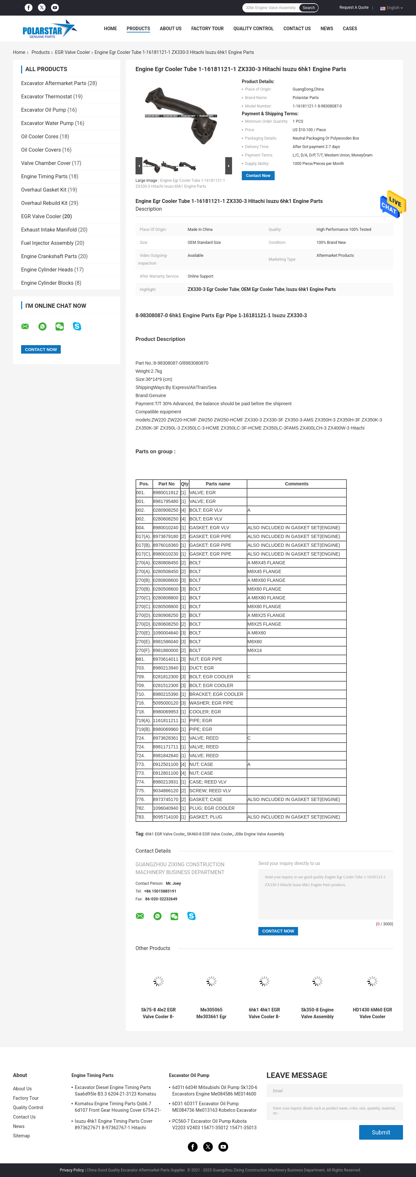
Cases (350, 28)
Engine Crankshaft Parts (49, 256)
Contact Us (297, 28)
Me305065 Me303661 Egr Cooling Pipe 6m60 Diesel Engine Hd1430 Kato (211, 1013)
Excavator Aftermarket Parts (53, 83)
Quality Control (253, 28)
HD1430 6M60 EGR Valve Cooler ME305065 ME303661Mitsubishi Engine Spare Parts (372, 1013)
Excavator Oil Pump (43, 110)
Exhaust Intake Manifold (49, 230)
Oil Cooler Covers (41, 150)
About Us (171, 28)
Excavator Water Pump (47, 123)
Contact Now (258, 175)
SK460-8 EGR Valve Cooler (209, 834)
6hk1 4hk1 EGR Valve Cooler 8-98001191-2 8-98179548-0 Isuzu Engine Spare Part (264, 1013)
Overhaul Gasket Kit (43, 190)
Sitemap (21, 1135)
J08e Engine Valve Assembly (259, 834)
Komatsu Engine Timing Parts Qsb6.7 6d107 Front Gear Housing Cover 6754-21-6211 (118, 1108)
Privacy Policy (72, 1170)
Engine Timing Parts (44, 176)
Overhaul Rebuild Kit (44, 203)
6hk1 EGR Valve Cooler (165, 834)
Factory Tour (207, 28)
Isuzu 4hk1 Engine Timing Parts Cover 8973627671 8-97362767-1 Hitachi (113, 1124)
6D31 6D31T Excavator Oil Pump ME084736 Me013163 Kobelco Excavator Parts (214, 1108)
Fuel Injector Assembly (47, 243)
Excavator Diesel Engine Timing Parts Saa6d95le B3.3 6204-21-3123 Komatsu (115, 1090)
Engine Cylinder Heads (47, 270)
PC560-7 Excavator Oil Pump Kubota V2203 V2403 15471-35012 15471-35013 (214, 1124)
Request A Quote (354, 7)
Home (110, 28)
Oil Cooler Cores (39, 136)
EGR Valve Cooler (72, 52)
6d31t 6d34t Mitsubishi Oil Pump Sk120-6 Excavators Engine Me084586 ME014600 (214, 1090)
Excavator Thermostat (46, 97)
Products (138, 28)
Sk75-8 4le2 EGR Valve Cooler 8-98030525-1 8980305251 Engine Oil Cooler (158, 1013)
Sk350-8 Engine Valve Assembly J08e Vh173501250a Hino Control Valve (317, 1013)
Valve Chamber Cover (46, 163)
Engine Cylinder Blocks (47, 283)
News (326, 28)
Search (309, 8)
